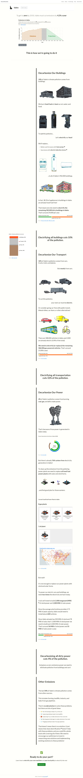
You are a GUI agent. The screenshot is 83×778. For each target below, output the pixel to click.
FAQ (75, 1)
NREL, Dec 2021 (52, 220)
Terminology (70, 1)
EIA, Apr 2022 (43, 454)
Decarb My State (4, 1)
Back (24, 7)
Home (62, 1)
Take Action (79, 1)
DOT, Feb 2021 (44, 358)
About (66, 1)
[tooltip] (36, 21)
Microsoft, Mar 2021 (45, 220)
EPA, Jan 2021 (43, 568)
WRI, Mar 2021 (23, 24)
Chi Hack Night (45, 776)
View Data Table (22, 44)
